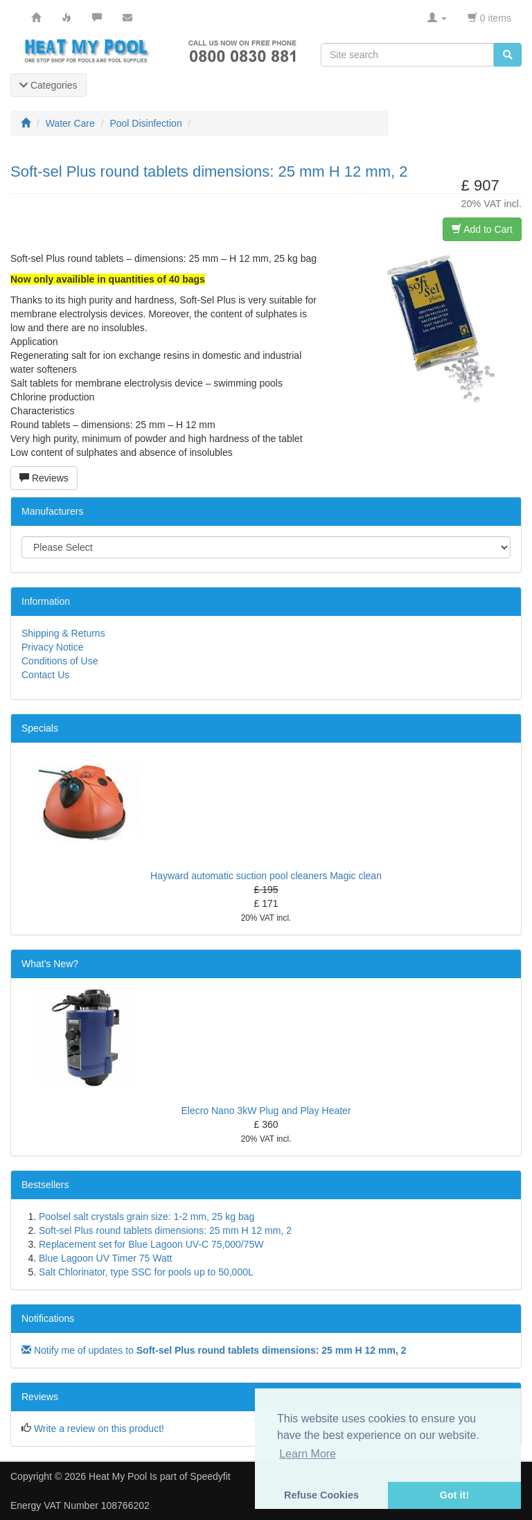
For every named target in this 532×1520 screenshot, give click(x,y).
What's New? (49, 963)
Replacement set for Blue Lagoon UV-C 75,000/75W (151, 1244)
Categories (48, 85)
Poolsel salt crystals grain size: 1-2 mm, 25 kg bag (146, 1216)
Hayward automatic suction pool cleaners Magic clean (266, 875)
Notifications (47, 1318)
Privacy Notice (52, 647)
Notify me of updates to (214, 1350)
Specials (39, 728)
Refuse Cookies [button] (321, 1495)
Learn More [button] (307, 1454)
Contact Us (45, 674)
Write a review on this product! (99, 1428)
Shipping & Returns (63, 633)
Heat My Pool (118, 1476)
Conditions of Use (59, 660)
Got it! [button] (454, 1495)
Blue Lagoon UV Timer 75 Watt (105, 1258)
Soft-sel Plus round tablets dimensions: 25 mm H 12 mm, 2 (165, 1230)
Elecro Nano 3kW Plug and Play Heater (266, 1110)
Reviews (44, 478)
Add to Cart (482, 229)
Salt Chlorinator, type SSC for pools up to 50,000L (146, 1272)
